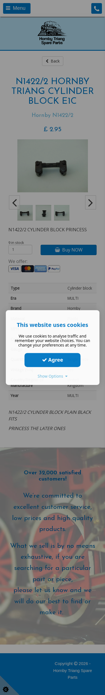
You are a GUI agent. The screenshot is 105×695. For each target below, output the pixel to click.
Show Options (52, 376)
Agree (52, 359)
